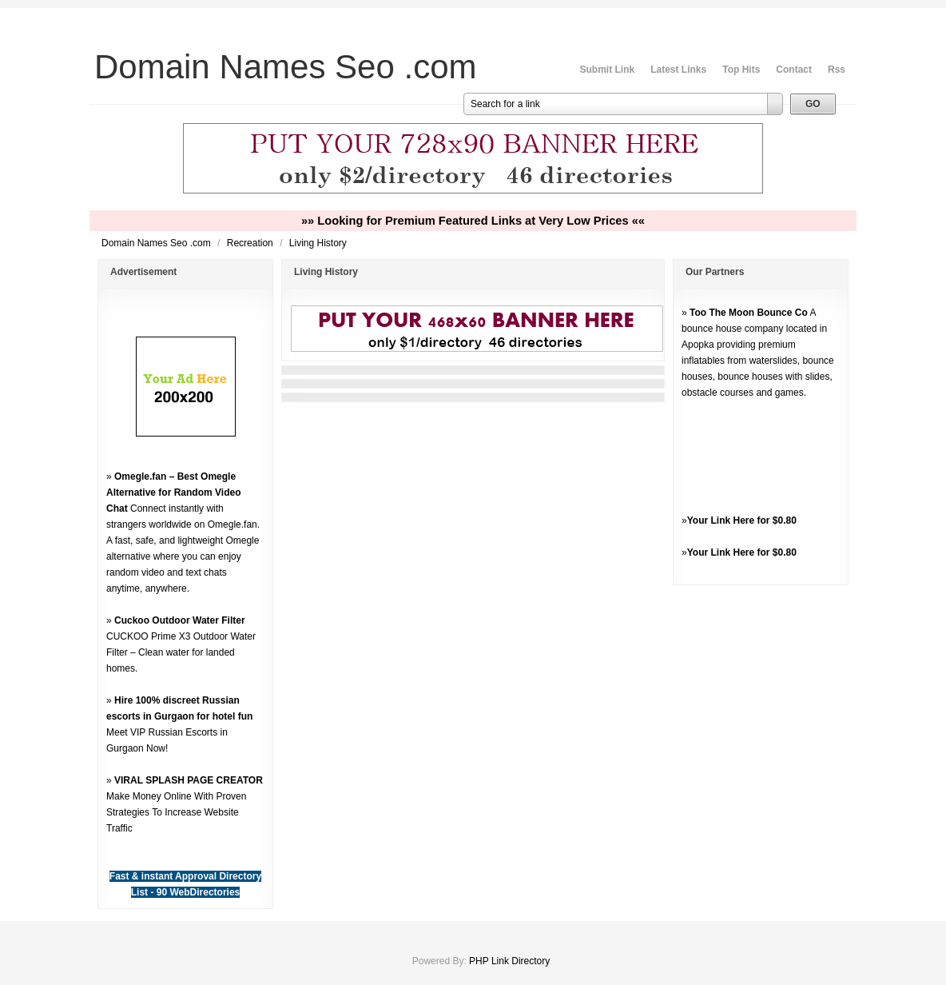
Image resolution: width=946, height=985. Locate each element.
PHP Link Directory (509, 961)
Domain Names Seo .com (157, 243)
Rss (836, 69)
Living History (318, 243)
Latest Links (678, 69)
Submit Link (607, 69)
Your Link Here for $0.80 (742, 520)
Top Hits (741, 69)
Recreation (251, 243)
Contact (794, 69)
